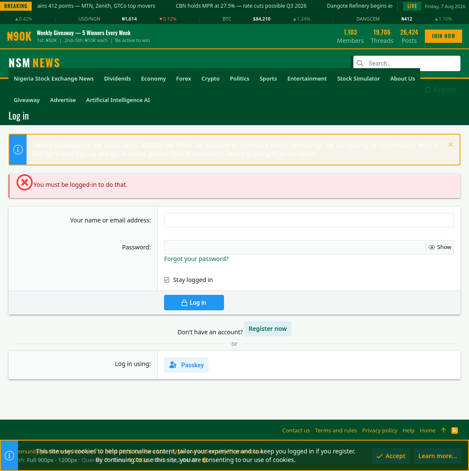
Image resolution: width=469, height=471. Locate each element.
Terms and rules (336, 430)
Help (409, 430)
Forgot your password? (196, 259)
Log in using (132, 364)
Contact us (296, 430)
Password (135, 247)
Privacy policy (379, 430)
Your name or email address (109, 220)
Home (428, 430)
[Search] (406, 63)
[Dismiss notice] (449, 145)
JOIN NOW (443, 35)
